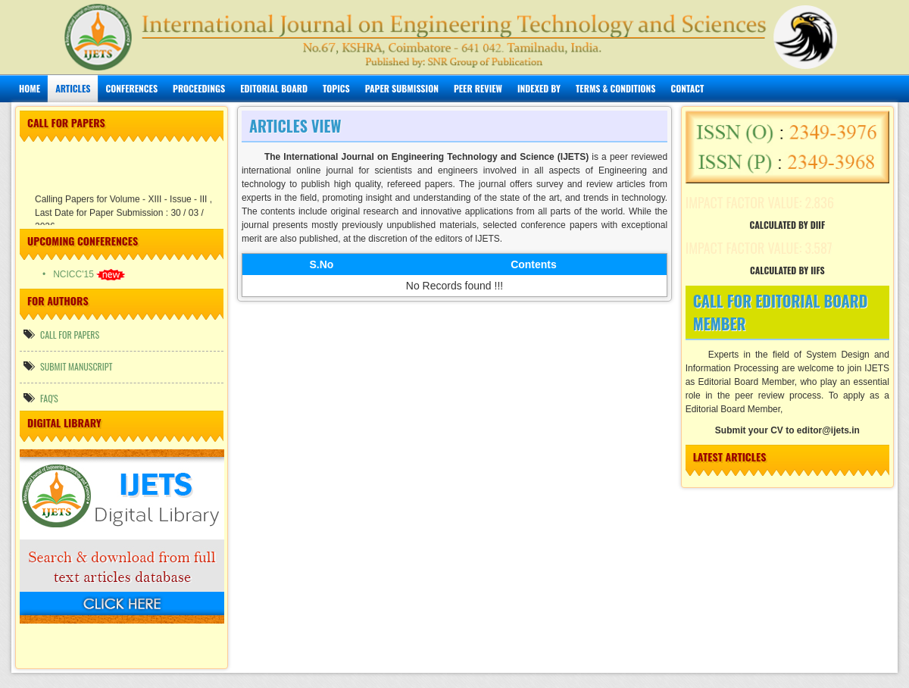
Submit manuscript (68, 366)
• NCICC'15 (83, 274)
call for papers (61, 334)
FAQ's (40, 398)
